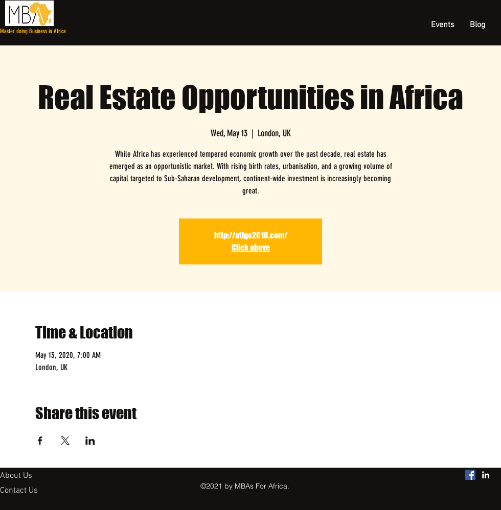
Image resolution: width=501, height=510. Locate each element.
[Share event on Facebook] (40, 440)
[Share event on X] (65, 440)
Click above (251, 247)
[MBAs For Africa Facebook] (470, 475)
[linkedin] (486, 475)
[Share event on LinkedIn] (90, 440)
